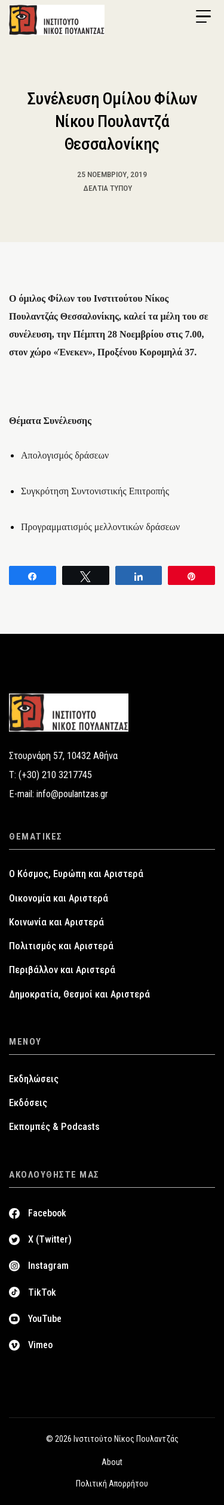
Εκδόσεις (28, 1102)
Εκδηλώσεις (34, 1079)
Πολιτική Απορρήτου (112, 1483)
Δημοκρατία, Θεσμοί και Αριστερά (79, 994)
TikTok (42, 1292)
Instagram (48, 1265)
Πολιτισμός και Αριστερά (61, 946)
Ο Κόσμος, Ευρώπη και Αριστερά (76, 874)
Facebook (47, 1213)
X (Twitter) (50, 1239)
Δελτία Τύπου (107, 188)
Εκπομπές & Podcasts (54, 1126)
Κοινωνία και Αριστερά (56, 922)
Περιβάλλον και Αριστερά (62, 970)
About (112, 1462)
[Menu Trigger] (203, 17)
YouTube (45, 1318)
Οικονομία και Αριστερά (58, 898)
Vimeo (40, 1345)
